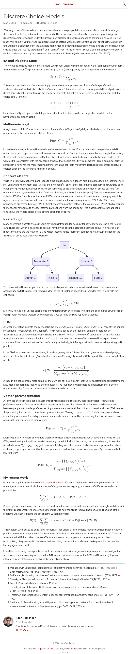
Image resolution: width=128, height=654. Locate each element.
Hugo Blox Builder (45, 649)
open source (70, 649)
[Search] (124, 4)
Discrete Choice (48, 23)
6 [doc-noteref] (62, 184)
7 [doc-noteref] (46, 330)
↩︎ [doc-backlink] (66, 571)
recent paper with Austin (51, 482)
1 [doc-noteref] (42, 49)
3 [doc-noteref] (58, 49)
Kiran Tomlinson (64, 4)
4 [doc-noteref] (64, 88)
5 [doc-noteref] (32, 184)
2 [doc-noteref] (43, 49)
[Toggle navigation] (3, 4)
